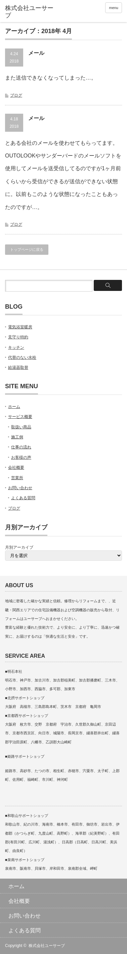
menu (113, 8)
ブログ (16, 95)
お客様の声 (21, 457)
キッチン (16, 347)
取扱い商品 (21, 427)
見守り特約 (18, 337)
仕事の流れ (21, 447)
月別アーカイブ (19, 547)
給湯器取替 (18, 367)
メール (36, 53)
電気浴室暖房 (20, 327)
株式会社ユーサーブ (47, 945)
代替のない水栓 (22, 357)
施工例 (17, 437)
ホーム (14, 406)
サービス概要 (20, 416)
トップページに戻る (26, 249)
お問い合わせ (20, 488)
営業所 (17, 477)
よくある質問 (23, 498)
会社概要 (16, 467)
